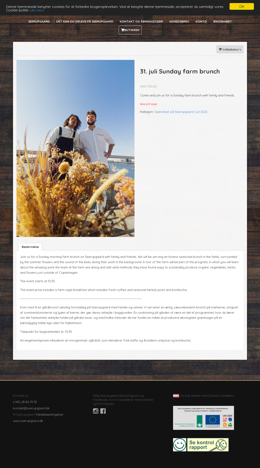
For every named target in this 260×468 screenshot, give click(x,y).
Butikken (132, 30)
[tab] (30, 247)
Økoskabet (222, 21)
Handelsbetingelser (50, 414)
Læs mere (36, 10)
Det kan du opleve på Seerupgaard (84, 21)
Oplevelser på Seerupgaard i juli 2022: (181, 111)
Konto (201, 21)
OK (241, 6)
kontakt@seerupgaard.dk (31, 408)
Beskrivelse (30, 247)
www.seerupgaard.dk (28, 421)
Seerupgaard (39, 21)
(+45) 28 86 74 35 (25, 402)
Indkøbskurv (230, 49)
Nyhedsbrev (179, 21)
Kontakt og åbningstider (141, 21)
